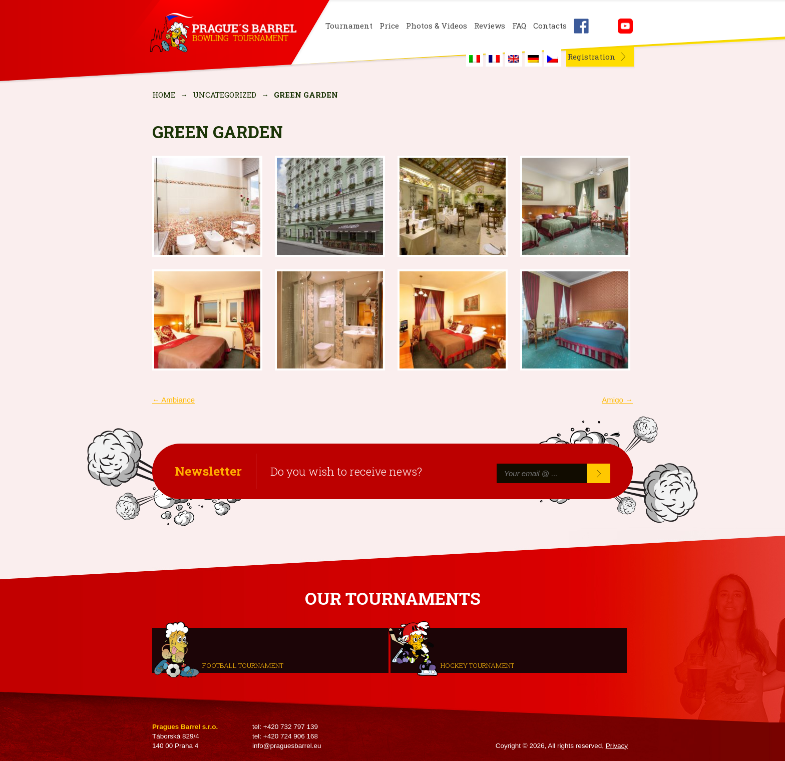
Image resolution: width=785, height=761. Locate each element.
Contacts (550, 26)
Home (163, 95)
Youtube (625, 26)
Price (389, 26)
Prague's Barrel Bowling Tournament (222, 34)
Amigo (617, 400)
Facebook (581, 26)
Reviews (489, 26)
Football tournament (242, 664)
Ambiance (173, 400)
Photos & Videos (436, 26)
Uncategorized (224, 95)
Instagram (603, 26)
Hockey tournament (477, 664)
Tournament (348, 26)
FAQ (519, 26)
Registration (591, 57)
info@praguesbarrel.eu (286, 745)
